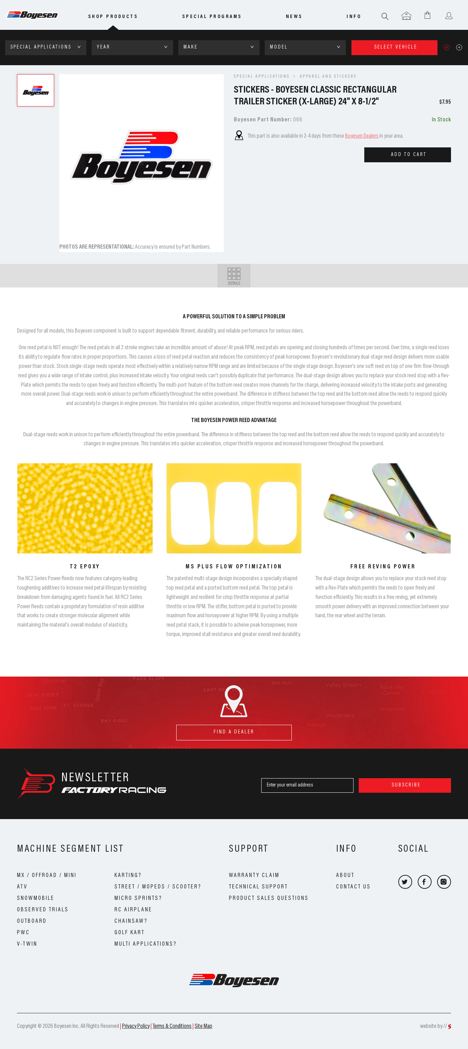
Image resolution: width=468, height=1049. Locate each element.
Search (385, 16)
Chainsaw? (131, 921)
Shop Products (113, 16)
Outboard (32, 921)
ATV (22, 887)
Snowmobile (35, 898)
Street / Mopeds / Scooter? (158, 887)
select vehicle (395, 47)
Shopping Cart (427, 14)
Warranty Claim (254, 875)
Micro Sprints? (138, 898)
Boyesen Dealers (361, 136)
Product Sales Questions (269, 898)
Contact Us (353, 887)
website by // (433, 1026)
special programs (212, 16)
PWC (23, 933)
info (354, 16)
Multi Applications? (145, 944)
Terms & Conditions (172, 1026)
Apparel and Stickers (328, 77)
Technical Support (258, 887)
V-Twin (27, 944)
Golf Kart (129, 933)
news (294, 16)
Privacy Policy (136, 1026)
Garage (406, 16)
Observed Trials (43, 910)
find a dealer (234, 730)
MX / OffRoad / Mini (47, 875)
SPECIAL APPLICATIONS (262, 77)
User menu (449, 16)
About (345, 875)
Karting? (128, 875)
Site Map (203, 1026)
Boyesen (40, 15)
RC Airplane (133, 910)
